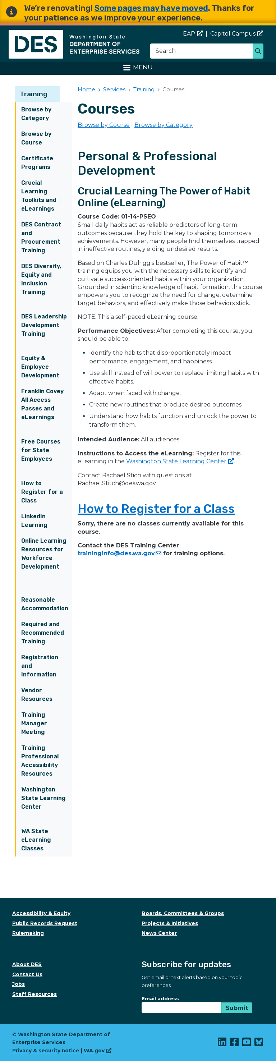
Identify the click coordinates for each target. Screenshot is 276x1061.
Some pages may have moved (151, 8)
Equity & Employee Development (40, 367)
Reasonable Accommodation (44, 604)
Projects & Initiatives (170, 923)
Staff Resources (34, 994)
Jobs (18, 984)
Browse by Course (36, 138)
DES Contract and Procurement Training (41, 237)
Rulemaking (28, 933)
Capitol (236, 33)
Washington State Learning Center (43, 798)
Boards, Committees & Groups (183, 913)
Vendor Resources (36, 694)
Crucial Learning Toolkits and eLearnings (38, 195)
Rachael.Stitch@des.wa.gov (117, 483)
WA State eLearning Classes (36, 840)
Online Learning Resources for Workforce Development (43, 553)
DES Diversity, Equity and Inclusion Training (41, 279)
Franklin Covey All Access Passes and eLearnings (42, 404)
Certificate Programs (37, 162)
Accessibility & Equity (41, 913)
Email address (160, 998)
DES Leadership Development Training (44, 325)
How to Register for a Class (42, 492)
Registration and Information (39, 666)
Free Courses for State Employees (40, 450)
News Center (159, 933)
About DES (27, 964)
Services (114, 89)
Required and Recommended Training (42, 633)
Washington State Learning (180, 461)
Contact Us (27, 974)
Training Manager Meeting (34, 723)
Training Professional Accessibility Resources (40, 760)
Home (86, 89)
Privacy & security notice (45, 1050)
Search (260, 51)
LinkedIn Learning (34, 520)
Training (33, 94)
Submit (237, 1008)
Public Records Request (44, 923)
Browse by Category (36, 113)
